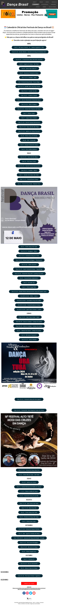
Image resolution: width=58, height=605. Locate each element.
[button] (29, 47)
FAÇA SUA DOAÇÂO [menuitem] (52, 6)
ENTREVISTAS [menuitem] (53, 4)
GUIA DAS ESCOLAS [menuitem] (44, 4)
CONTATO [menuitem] (44, 6)
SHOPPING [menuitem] (38, 6)
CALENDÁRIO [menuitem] (35, 4)
